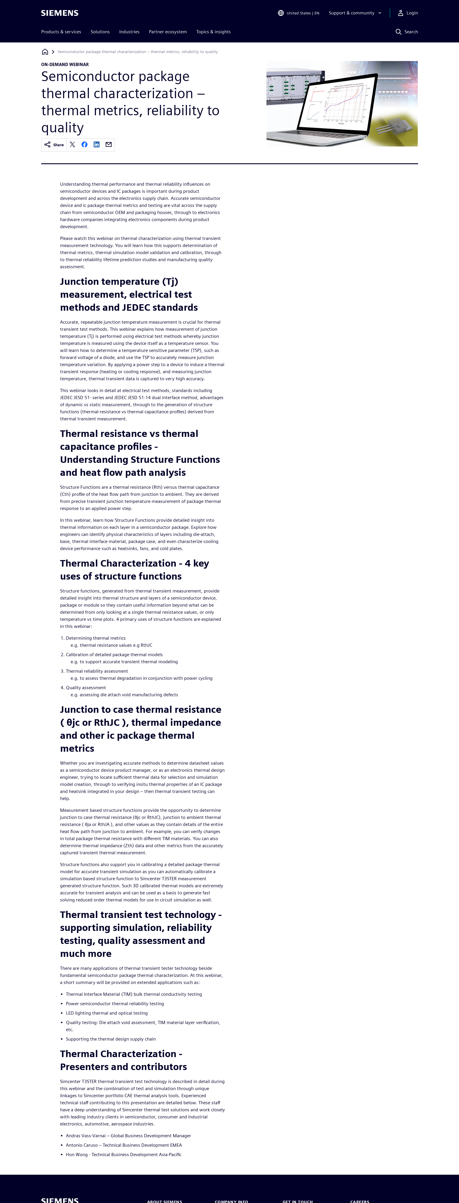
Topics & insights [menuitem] (213, 31)
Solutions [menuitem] (100, 31)
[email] (109, 145)
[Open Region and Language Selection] (298, 13)
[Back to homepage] (45, 51)
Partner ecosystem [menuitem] (168, 31)
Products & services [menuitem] (61, 31)
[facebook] (84, 145)
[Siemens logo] (59, 13)
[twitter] (72, 145)
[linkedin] (96, 145)
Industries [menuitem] (129, 31)
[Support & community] (356, 13)
